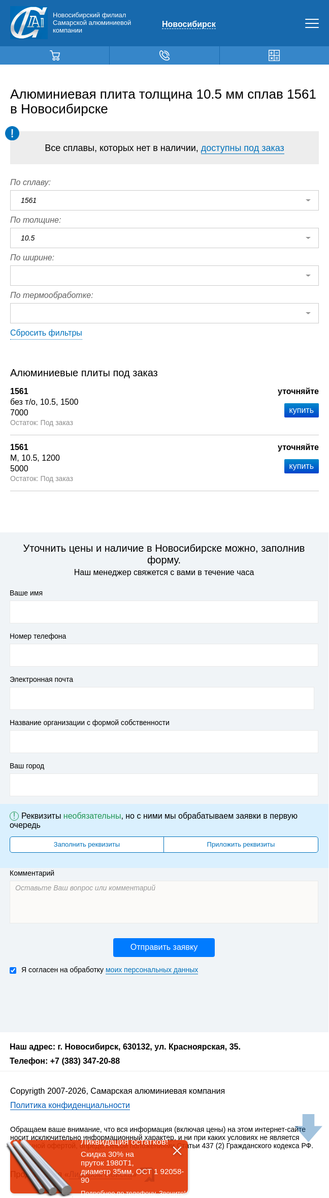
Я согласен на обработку (104, 970)
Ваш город (27, 766)
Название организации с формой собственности (90, 722)
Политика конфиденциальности (70, 1105)
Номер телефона (38, 636)
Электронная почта (41, 679)
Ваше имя (26, 593)
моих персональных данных (152, 970)
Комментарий (32, 873)
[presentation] (87, 1002)
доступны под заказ (242, 148)
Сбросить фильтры (46, 332)
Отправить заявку (164, 947)
